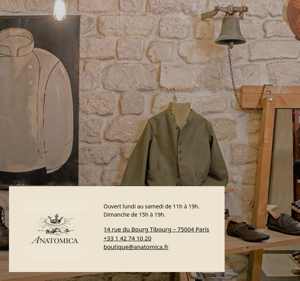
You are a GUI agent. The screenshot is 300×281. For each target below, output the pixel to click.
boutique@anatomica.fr (136, 247)
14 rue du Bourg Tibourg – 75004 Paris (156, 229)
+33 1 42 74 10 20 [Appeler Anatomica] (127, 238)
